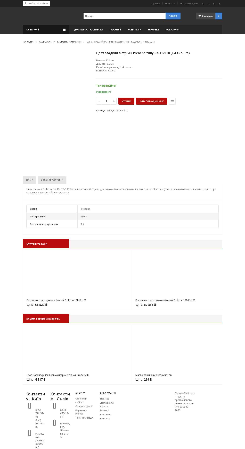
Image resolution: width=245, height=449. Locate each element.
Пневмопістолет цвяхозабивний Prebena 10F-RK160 (165, 300)
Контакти (170, 3)
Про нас (156, 3)
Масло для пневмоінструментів (153, 375)
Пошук (173, 16)
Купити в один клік (152, 101)
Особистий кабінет (81, 400)
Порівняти (172, 101)
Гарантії (115, 29)
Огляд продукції (83, 406)
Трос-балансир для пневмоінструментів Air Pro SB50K (57, 375)
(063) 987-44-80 (39, 423)
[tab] (29, 180)
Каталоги (172, 29)
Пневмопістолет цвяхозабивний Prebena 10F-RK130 (56, 300)
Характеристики (52, 180)
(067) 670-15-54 (64, 413)
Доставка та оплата (88, 29)
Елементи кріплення (69, 41)
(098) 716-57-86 (39, 413)
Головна (28, 41)
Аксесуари (45, 41)
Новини (153, 29)
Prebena (85, 208)
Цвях (84, 216)
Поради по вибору (81, 412)
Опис (29, 180)
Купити (126, 101)
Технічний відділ (189, 3)
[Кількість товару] (106, 101)
